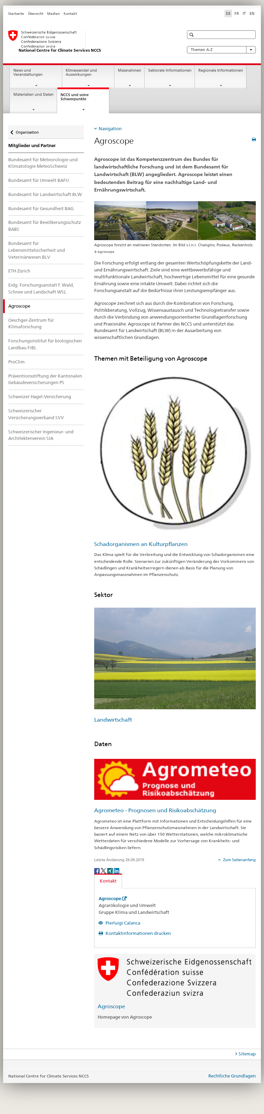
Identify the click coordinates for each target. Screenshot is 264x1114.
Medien (53, 14)
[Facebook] (97, 870)
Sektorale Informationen (169, 70)
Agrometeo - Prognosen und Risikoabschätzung (155, 810)
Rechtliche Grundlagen (232, 1076)
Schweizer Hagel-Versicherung (39, 396)
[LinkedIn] (116, 870)
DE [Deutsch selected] (228, 13)
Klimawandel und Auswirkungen (81, 72)
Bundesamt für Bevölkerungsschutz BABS (44, 225)
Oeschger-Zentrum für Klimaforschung (31, 323)
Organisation (27, 130)
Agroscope (110, 898)
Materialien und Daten (33, 94)
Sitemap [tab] (247, 1053)
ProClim (16, 361)
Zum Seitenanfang (239, 859)
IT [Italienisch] (244, 13)
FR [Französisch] (236, 13)
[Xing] (110, 870)
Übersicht (35, 14)
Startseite (16, 14)
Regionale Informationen (220, 70)
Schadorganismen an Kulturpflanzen (141, 544)
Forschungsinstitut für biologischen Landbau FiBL (45, 344)
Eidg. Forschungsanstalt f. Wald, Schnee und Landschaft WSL (41, 288)
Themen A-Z (221, 50)
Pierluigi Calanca (122, 923)
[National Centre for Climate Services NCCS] (89, 41)
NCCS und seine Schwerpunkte (79, 98)
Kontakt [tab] (108, 881)
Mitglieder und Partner (32, 145)
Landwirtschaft (113, 719)
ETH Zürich (19, 271)
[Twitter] (104, 870)
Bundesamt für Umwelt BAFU (38, 180)
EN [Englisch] (252, 13)
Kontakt (70, 14)
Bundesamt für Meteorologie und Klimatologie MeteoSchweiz (43, 163)
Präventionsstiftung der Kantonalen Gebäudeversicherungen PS (45, 379)
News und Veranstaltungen (28, 72)
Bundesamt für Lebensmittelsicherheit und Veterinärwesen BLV (36, 250)
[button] (192, 35)
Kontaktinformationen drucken (137, 933)
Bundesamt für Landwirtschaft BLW (45, 194)
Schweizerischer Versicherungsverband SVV (36, 414)
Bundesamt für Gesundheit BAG (41, 208)
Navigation (110, 128)
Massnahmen (129, 70)
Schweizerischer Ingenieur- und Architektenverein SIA (41, 435)
